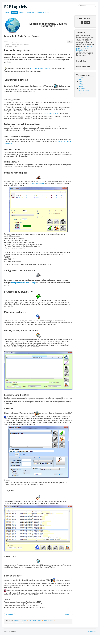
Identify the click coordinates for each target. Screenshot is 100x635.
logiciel (81, 78)
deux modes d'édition (52, 113)
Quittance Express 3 (84, 90)
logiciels (81, 85)
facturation (82, 88)
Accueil (7, 12)
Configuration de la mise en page (23, 283)
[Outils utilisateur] (69, 41)
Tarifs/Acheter (30, 12)
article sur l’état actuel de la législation (84, 48)
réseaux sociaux (83, 92)
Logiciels (14, 12)
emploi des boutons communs (40, 68)
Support (21, 12)
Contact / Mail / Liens (43, 12)
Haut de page (92, 631)
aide (80, 93)
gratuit (80, 81)
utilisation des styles (38, 183)
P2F (80, 79)
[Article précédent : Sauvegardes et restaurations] (9, 614)
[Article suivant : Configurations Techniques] (67, 614)
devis (80, 83)
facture (81, 86)
